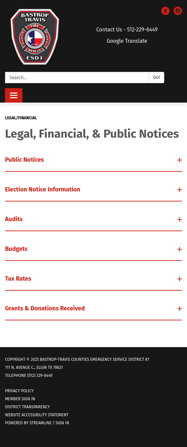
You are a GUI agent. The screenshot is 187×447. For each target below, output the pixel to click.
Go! (156, 77)
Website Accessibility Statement (36, 415)
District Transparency (27, 407)
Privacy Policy (19, 391)
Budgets (17, 249)
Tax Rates (19, 278)
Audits (14, 219)
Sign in (62, 423)
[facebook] (165, 13)
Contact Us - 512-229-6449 (127, 29)
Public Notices (25, 159)
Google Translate (127, 41)
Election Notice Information (43, 189)
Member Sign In (20, 399)
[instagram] (178, 13)
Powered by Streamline (28, 423)
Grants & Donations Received (45, 308)
